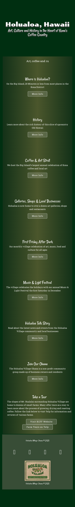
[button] (37, 134)
